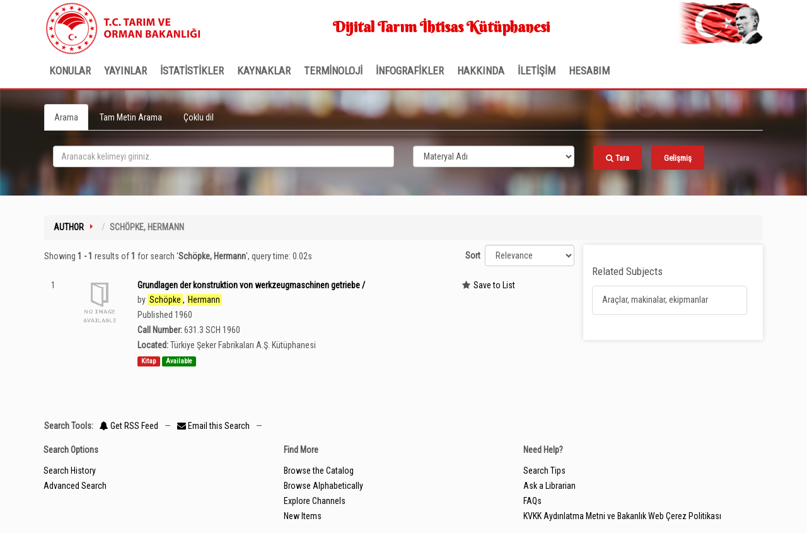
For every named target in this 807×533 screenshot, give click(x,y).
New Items (303, 516)
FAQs (532, 501)
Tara (617, 158)
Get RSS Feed (129, 426)
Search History (70, 471)
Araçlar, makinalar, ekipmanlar (655, 300)
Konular (70, 70)
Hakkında (480, 70)
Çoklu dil (198, 117)
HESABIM (589, 70)
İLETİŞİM (536, 70)
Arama (66, 117)
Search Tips (544, 471)
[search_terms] (223, 156)
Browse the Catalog (319, 471)
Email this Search (214, 426)
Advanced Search (75, 486)
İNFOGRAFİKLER (410, 70)
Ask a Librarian (549, 486)
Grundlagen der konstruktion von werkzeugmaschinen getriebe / (251, 285)
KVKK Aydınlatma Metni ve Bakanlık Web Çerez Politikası (622, 516)
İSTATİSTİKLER (192, 70)
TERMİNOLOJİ (333, 70)
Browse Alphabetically (323, 486)
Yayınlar (125, 70)
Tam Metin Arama (131, 117)
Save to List (494, 285)
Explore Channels (314, 501)
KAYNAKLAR (264, 70)
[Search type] (493, 156)
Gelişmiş (678, 158)
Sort (472, 255)
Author (69, 227)
